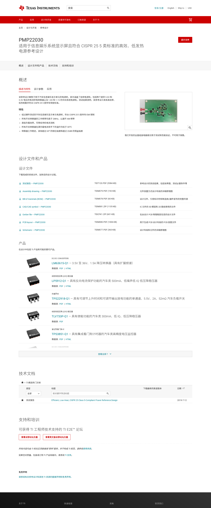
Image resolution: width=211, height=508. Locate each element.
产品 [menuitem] (21, 20)
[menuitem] (190, 19)
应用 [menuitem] (32, 20)
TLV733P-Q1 (60, 323)
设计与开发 (31, 28)
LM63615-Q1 (60, 270)
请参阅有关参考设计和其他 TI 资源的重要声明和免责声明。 (46, 484)
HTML (68, 275)
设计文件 (185, 40)
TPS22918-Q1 (61, 305)
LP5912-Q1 (59, 288)
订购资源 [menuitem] (82, 20)
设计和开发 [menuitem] (46, 20)
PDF (61, 275)
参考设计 (44, 28)
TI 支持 (68, 462)
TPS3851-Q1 (60, 341)
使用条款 (87, 455)
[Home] (39, 8)
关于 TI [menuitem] (96, 20)
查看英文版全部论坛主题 (56, 444)
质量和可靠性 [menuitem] (64, 20)
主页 (21, 28)
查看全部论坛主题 (29, 444)
